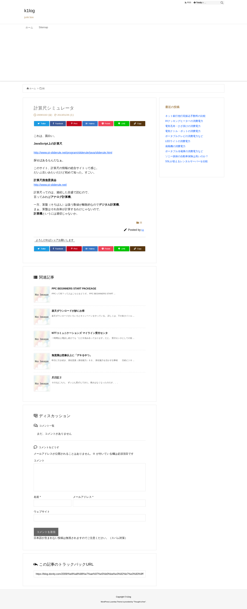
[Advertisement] (123, 57)
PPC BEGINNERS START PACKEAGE (74, 288)
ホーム (32, 88)
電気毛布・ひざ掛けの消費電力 (183, 126)
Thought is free (139, 602)
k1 (142, 230)
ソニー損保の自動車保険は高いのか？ (186, 156)
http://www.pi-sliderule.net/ (50, 184)
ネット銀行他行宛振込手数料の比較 (185, 116)
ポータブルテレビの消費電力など (184, 136)
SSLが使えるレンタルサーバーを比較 (186, 161)
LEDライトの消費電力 (177, 141)
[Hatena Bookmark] (90, 123)
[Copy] (137, 123)
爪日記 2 (56, 377)
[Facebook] (58, 123)
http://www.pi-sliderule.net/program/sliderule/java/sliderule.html (73, 152)
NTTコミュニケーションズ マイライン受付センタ (80, 333)
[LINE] (121, 123)
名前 (37, 496)
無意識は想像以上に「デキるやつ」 (72, 355)
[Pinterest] (74, 123)
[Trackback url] (90, 574)
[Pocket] (106, 123)
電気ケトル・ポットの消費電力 (183, 131)
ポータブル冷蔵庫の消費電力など (184, 151)
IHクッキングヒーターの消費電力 (184, 121)
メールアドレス (83, 496)
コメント (39, 460)
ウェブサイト (42, 511)
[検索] (222, 3)
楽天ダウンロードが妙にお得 (68, 310)
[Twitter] (41, 123)
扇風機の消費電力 (175, 146)
